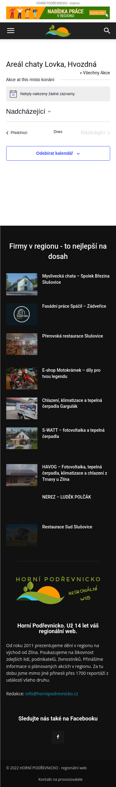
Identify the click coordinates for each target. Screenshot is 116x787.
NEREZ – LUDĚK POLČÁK (66, 497)
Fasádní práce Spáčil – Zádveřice (74, 306)
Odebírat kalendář (54, 153)
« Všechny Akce (95, 72)
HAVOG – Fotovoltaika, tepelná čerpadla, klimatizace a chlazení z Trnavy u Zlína (74, 472)
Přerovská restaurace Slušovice (72, 336)
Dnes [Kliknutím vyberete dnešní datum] (58, 132)
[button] (10, 30)
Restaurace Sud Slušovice (67, 526)
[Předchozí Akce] (17, 132)
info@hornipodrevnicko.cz (51, 694)
